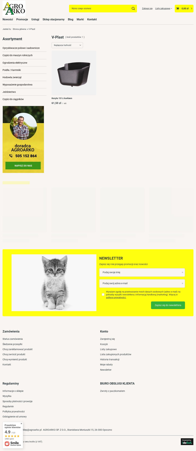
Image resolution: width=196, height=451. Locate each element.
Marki (80, 19)
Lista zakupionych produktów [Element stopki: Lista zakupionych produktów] (115, 354)
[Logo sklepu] (14, 9)
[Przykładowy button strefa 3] (23, 172)
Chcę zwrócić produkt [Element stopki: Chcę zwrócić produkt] (14, 354)
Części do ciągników (13, 99)
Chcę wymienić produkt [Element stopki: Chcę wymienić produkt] (15, 359)
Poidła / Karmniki (12, 70)
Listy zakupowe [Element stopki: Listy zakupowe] (108, 349)
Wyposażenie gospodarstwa (17, 84)
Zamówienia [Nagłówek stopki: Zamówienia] (11, 331)
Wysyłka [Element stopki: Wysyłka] (7, 396)
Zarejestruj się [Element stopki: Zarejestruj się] (107, 339)
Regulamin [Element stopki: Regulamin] (8, 406)
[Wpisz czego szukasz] (103, 8)
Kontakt (92, 19)
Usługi (35, 19)
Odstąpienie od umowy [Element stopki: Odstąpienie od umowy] (15, 416)
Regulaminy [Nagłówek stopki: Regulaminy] (11, 383)
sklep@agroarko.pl (32, 429)
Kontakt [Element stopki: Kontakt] (7, 364)
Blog (70, 19)
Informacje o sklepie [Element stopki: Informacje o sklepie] (13, 391)
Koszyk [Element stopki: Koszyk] (104, 344)
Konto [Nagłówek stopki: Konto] (104, 331)
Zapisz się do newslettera (168, 305)
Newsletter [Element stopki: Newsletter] (105, 369)
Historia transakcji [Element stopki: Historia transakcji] (109, 359)
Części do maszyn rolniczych (18, 55)
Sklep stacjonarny (53, 19)
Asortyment (12, 39)
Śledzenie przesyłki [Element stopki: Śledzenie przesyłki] (12, 344)
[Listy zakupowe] (163, 8)
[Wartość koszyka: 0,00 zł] (184, 8)
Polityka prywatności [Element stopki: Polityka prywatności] (14, 411)
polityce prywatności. (116, 297)
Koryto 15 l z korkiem (62, 98)
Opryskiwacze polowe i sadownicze (21, 48)
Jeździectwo (9, 92)
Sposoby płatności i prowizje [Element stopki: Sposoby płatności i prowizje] (17, 401)
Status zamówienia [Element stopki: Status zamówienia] (13, 339)
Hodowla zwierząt (12, 77)
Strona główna (19, 29)
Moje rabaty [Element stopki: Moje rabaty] (106, 364)
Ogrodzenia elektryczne (15, 62)
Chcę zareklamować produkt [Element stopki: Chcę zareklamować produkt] (18, 349)
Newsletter (111, 258)
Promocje (22, 19)
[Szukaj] (133, 8)
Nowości (8, 19)
